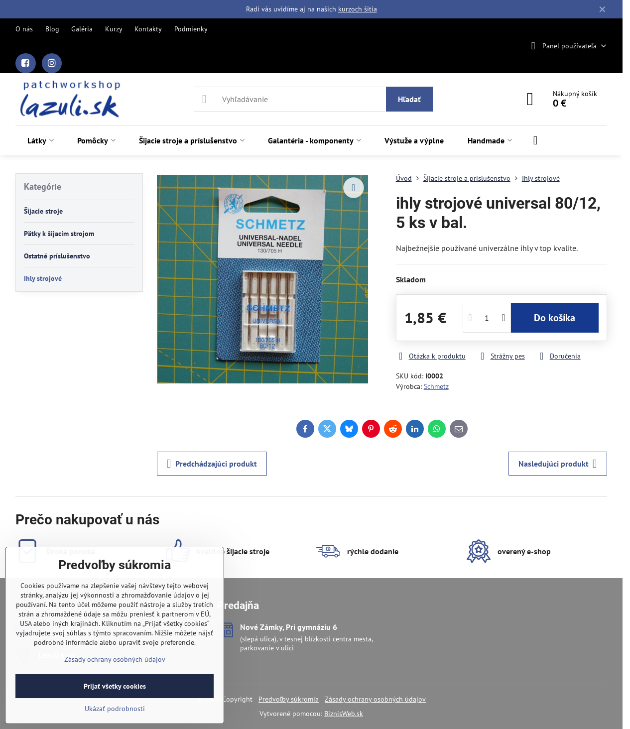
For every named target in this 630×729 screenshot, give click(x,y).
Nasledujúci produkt (557, 464)
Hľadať (409, 99)
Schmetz (436, 386)
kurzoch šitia (357, 8)
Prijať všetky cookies (115, 686)
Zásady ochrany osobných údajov (375, 699)
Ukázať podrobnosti (115, 708)
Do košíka (554, 317)
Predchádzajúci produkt (212, 464)
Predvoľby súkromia (288, 699)
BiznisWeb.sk (343, 713)
